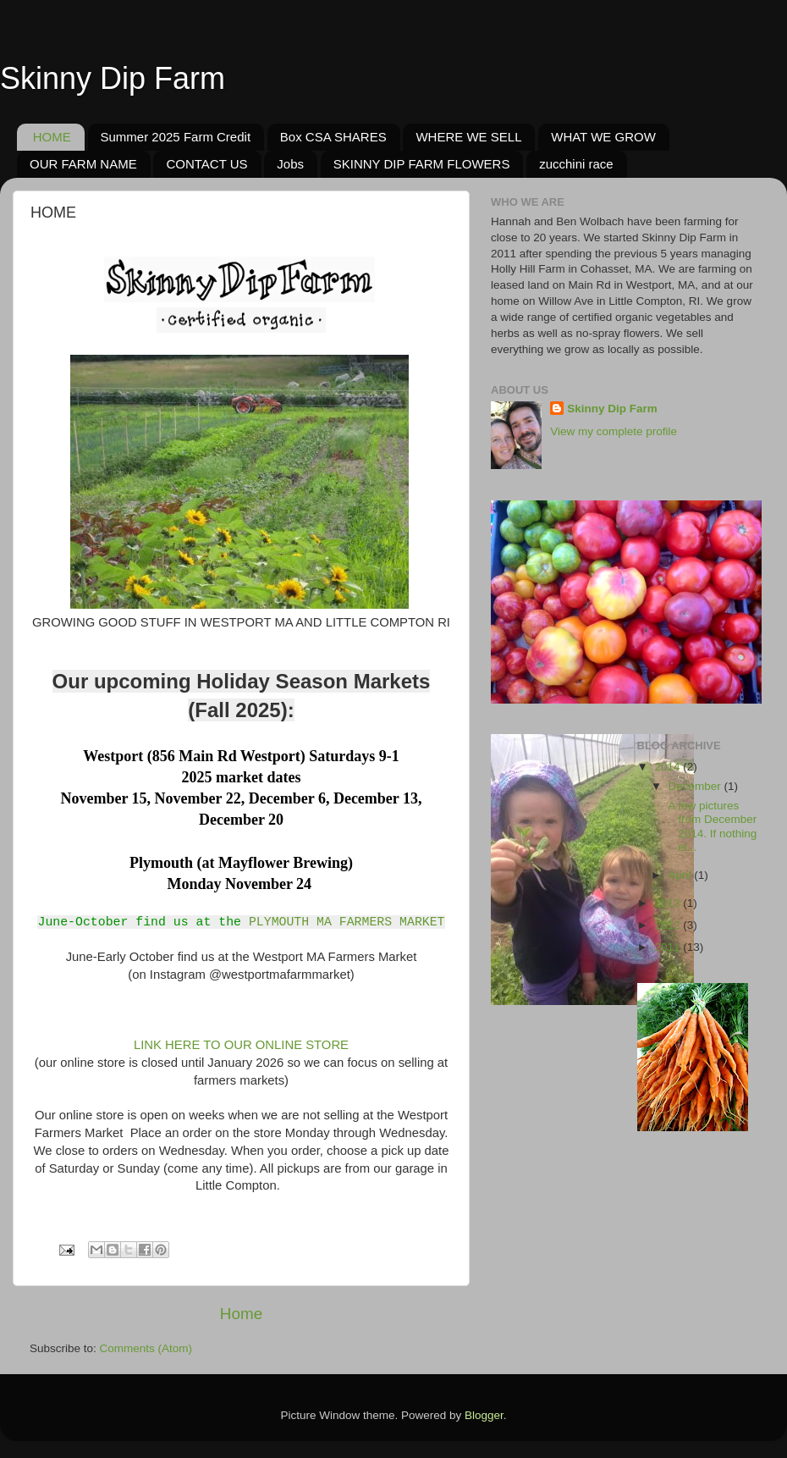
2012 (668, 925)
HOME (52, 137)
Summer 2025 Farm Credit (176, 137)
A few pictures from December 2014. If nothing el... (711, 826)
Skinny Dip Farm (112, 78)
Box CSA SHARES (333, 137)
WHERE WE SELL (468, 137)
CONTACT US (206, 164)
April (682, 875)
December (696, 786)
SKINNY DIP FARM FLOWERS (421, 164)
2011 (668, 947)
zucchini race (576, 164)
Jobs (290, 164)
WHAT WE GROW (603, 137)
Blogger (484, 1415)
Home (241, 1314)
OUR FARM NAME (83, 164)
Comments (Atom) (146, 1348)
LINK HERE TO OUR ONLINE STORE (239, 1045)
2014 (668, 766)
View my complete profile (613, 431)
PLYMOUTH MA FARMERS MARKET (347, 921)
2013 (668, 903)
